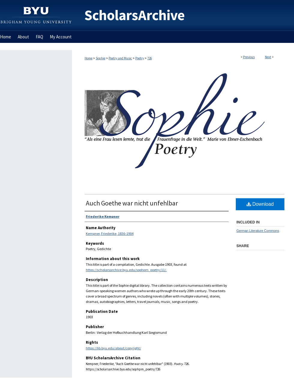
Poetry (139, 58)
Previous (249, 57)
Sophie (100, 58)
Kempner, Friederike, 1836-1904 (110, 233)
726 (149, 58)
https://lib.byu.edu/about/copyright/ (113, 348)
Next (268, 57)
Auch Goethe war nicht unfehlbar (132, 203)
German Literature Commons (257, 230)
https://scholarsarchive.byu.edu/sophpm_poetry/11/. (126, 270)
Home (88, 58)
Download (260, 204)
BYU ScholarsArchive (183, 15)
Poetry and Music (120, 58)
